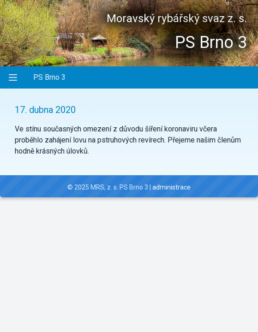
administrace (171, 187)
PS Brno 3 (49, 77)
